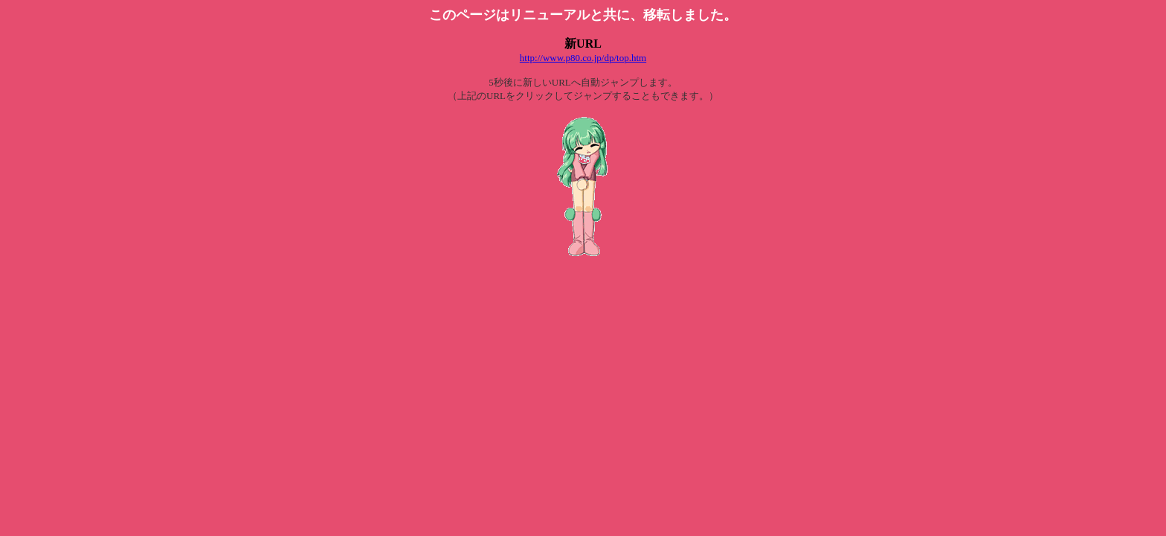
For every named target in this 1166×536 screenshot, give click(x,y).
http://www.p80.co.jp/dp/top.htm (583, 57)
